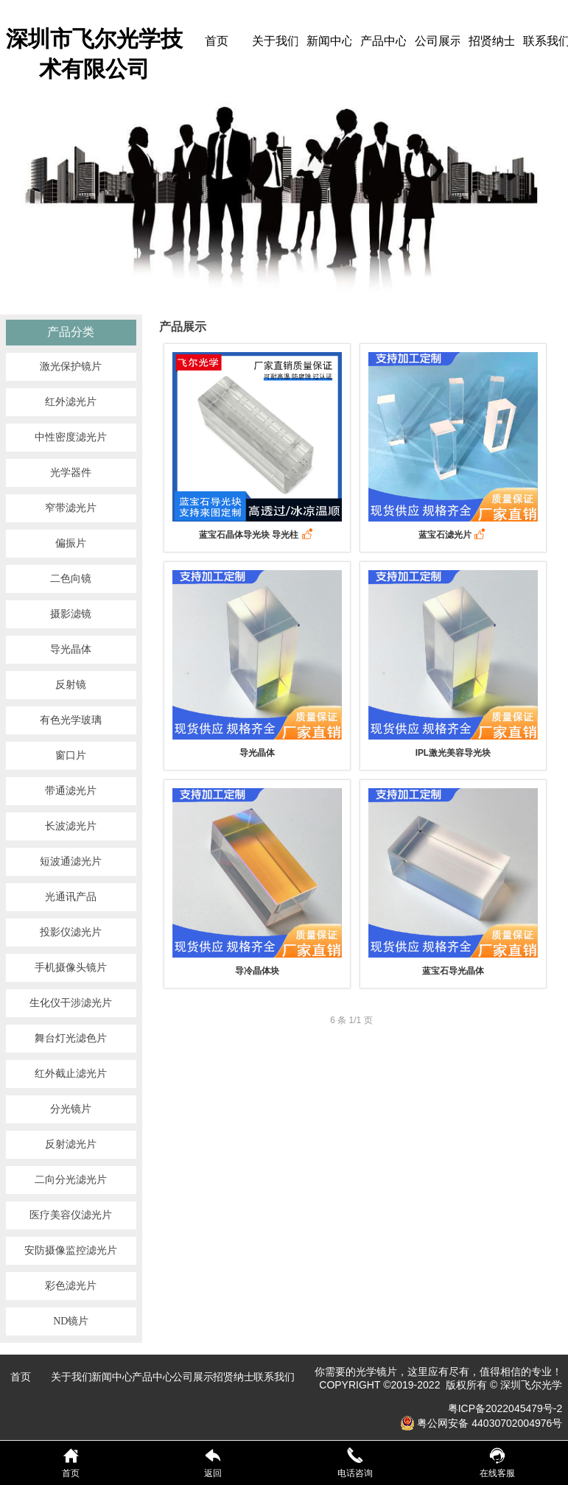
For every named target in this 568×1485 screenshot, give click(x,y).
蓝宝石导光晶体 (453, 971)
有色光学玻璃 (71, 720)
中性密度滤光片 (71, 437)
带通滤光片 (71, 790)
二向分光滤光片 (71, 1179)
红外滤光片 (71, 401)
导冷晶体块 (257, 971)
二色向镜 (70, 578)
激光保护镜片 (71, 366)
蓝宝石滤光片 (453, 534)
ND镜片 (70, 1321)
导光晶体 (70, 649)
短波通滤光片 (71, 861)
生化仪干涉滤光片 (70, 1002)
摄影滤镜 (70, 613)
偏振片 (70, 543)
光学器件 (70, 472)
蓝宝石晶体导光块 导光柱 (257, 534)
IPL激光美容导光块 (453, 753)
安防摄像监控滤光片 (70, 1250)
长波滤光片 (71, 826)
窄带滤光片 (71, 507)
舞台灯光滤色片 (71, 1038)
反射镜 (70, 684)
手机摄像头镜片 (71, 967)
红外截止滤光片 (71, 1073)
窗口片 (70, 755)
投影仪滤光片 (71, 932)
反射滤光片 (71, 1144)
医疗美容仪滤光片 (70, 1215)
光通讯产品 (71, 896)
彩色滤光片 (71, 1285)
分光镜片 (70, 1108)
